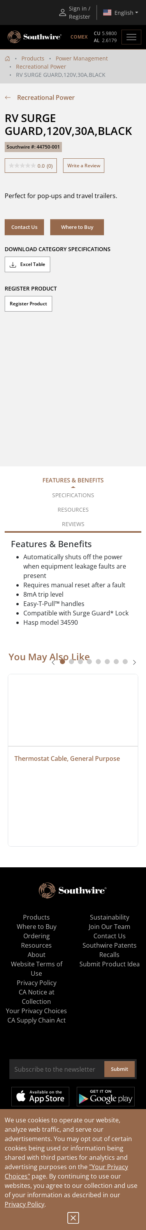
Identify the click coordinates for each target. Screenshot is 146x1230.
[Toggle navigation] (131, 37)
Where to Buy (77, 226)
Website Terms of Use (36, 969)
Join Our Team (109, 926)
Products (32, 58)
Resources (36, 945)
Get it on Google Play (106, 1096)
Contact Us (24, 226)
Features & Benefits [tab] (73, 480)
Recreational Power (41, 66)
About (37, 954)
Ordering (36, 936)
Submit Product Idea (109, 964)
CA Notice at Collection (37, 997)
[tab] (62, 661)
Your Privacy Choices (36, 1011)
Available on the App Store (40, 1096)
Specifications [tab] (73, 495)
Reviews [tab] (73, 524)
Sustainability (109, 917)
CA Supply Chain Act (36, 1020)
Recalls (109, 954)
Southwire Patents (110, 945)
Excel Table (27, 264)
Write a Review (83, 165)
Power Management (82, 58)
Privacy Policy (24, 1204)
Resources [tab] (73, 509)
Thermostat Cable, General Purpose (67, 758)
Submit (119, 1068)
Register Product (28, 303)
